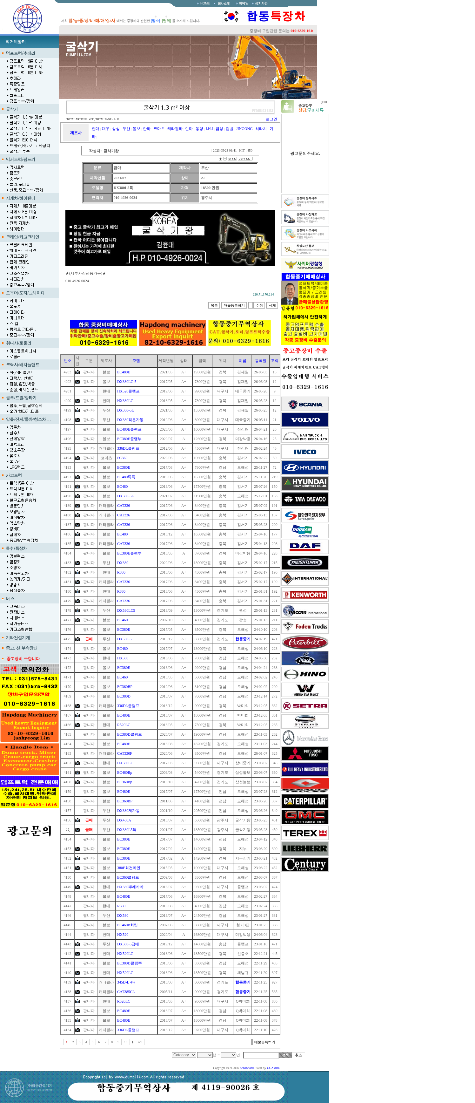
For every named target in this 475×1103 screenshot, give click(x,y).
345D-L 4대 (126, 982)
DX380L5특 (127, 829)
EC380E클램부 (129, 439)
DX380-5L (125, 410)
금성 (219, 128)
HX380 (122, 658)
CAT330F (124, 753)
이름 (242, 360)
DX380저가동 (128, 810)
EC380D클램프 (129, 734)
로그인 (271, 119)
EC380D (123, 696)
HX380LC (125, 400)
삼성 (116, 128)
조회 (274, 360)
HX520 (122, 934)
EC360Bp (124, 782)
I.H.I (209, 128)
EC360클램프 (128, 877)
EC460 (122, 620)
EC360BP (124, 686)
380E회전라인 (128, 868)
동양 (199, 128)
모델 (136, 360)
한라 (147, 128)
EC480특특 (126, 477)
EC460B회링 (127, 925)
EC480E (123, 372)
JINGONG (244, 128)
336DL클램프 (128, 448)
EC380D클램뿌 (129, 963)
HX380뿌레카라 (130, 887)
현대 (95, 128)
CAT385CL (126, 992)
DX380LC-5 (127, 381)
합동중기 (243, 639)
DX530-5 (124, 639)
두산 (126, 128)
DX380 (122, 563)
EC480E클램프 (129, 429)
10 (125, 1042)
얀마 (189, 128)
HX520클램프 (128, 391)
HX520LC (125, 953)
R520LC (123, 725)
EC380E (123, 467)
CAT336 (123, 505)
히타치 (261, 128)
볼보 (136, 128)
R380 (121, 572)
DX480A (124, 820)
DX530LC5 (126, 610)
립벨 (229, 128)
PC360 (122, 458)
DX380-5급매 (128, 944)
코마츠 (159, 128)
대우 (106, 128)
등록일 (260, 360)
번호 (67, 360)
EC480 (122, 486)
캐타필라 (175, 128)
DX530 (122, 915)
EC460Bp (124, 772)
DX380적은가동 (130, 420)
